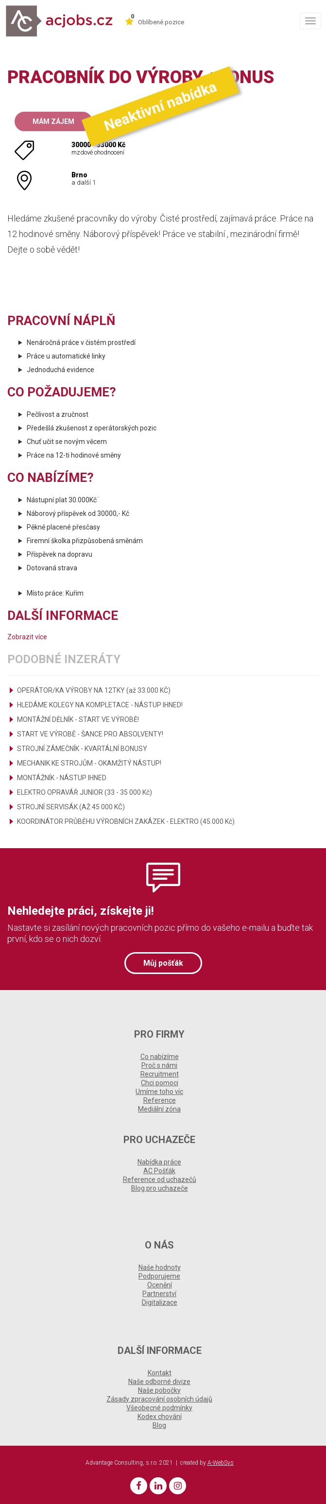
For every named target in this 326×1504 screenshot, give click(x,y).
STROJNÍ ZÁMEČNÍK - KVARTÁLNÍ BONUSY (82, 748)
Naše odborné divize (159, 1381)
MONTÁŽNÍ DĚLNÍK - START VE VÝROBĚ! (78, 719)
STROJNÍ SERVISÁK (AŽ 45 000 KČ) (71, 807)
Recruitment (159, 1074)
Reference (159, 1100)
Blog (159, 1425)
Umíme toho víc (159, 1091)
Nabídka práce (159, 1162)
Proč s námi (159, 1065)
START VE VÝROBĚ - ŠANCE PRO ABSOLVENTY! (90, 734)
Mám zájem (53, 121)
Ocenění (159, 1285)
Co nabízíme (159, 1056)
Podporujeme (159, 1276)
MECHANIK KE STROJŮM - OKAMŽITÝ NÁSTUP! (89, 763)
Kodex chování (159, 1416)
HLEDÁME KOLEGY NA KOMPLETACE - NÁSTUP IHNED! (100, 705)
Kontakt (160, 1373)
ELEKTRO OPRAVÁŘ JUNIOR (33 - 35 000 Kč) (84, 792)
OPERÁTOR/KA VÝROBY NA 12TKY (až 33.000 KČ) (94, 690)
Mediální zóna (159, 1109)
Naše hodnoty (159, 1267)
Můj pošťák (163, 963)
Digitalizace (159, 1302)
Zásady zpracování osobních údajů (159, 1399)
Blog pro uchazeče (159, 1188)
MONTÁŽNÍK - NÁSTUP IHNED (61, 778)
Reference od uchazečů (159, 1179)
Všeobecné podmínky (159, 1408)
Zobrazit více (27, 637)
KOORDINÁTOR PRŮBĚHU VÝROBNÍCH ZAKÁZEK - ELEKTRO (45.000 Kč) (126, 821)
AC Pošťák (159, 1171)
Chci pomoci (159, 1083)
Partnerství (159, 1294)
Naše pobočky (159, 1390)
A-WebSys (220, 1462)
